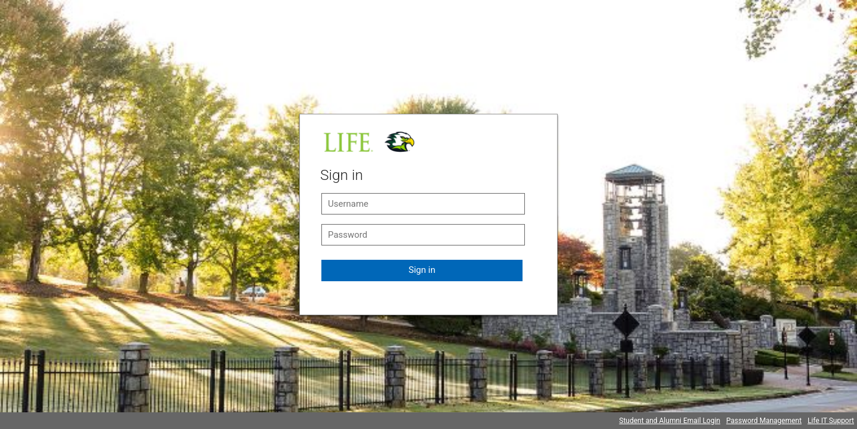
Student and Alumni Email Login (669, 420)
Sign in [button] (422, 270)
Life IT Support (831, 420)
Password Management (764, 420)
